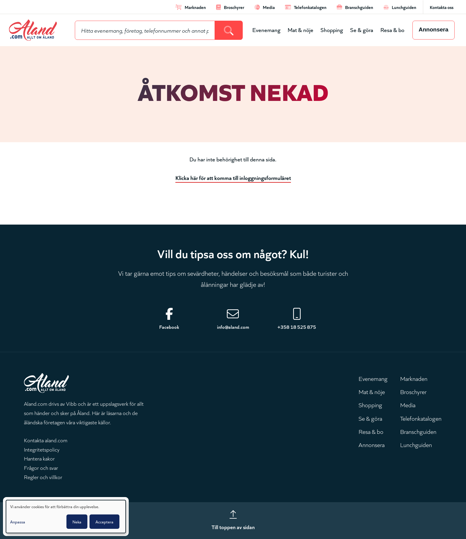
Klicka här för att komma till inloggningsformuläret (233, 177)
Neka (76, 522)
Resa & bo (392, 29)
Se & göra (361, 29)
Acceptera (104, 522)
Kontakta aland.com (45, 440)
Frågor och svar (41, 467)
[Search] (229, 30)
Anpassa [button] (17, 522)
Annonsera (433, 29)
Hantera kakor (39, 458)
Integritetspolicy (42, 449)
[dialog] (66, 516)
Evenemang (266, 29)
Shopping (332, 29)
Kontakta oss (441, 7)
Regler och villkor (43, 477)
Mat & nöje (300, 29)
